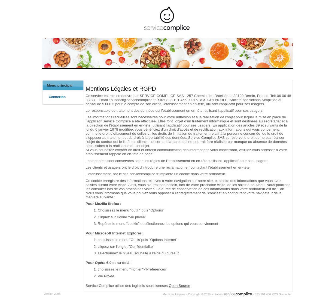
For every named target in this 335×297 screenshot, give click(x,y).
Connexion (57, 97)
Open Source (179, 286)
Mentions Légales (174, 294)
